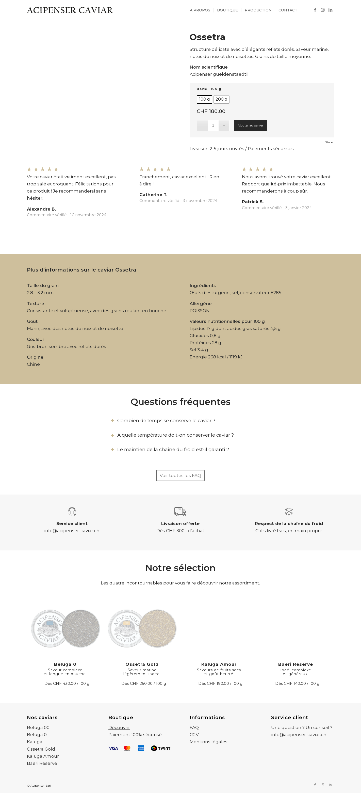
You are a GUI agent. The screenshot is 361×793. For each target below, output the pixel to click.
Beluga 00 (38, 727)
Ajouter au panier (250, 125)
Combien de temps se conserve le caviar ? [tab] (163, 420)
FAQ (194, 727)
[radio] (204, 99)
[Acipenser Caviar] (70, 10)
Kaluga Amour (43, 756)
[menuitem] (200, 10)
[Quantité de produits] (213, 125)
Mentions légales (208, 741)
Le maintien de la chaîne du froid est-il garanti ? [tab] (170, 449)
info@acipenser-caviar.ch (72, 530)
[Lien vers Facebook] (315, 10)
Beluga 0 (37, 734)
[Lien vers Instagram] (322, 10)
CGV (194, 734)
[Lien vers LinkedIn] (330, 10)
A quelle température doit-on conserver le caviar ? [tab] (172, 435)
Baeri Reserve (42, 763)
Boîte (202, 89)
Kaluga (34, 741)
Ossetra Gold (41, 749)
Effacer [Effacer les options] (329, 142)
